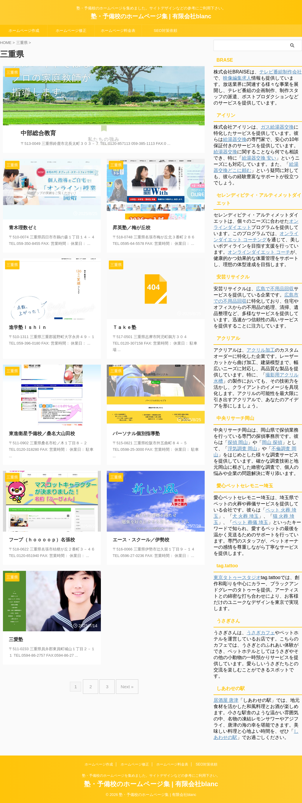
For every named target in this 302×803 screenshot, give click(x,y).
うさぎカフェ (261, 632)
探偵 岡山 (238, 442)
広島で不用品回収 (275, 288)
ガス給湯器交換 (277, 127)
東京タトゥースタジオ (237, 577)
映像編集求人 (237, 78)
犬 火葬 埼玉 (245, 516)
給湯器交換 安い (259, 157)
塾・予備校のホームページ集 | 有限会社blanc (151, 16)
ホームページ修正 (71, 30)
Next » (124, 678)
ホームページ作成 (24, 30)
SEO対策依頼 (165, 30)
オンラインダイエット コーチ (259, 252)
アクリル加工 (261, 350)
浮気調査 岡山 (242, 448)
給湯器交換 (235, 139)
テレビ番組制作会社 (280, 71)
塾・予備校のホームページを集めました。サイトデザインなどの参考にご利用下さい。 (151, 775)
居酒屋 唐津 (226, 700)
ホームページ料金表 (118, 30)
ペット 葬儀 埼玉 (250, 522)
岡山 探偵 (272, 442)
